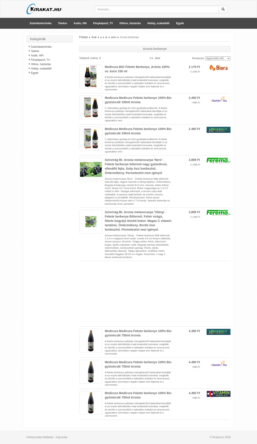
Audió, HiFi (37, 55)
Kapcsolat (61, 437)
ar (106, 37)
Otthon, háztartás (130, 23)
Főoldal (83, 37)
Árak (94, 37)
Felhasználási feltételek (39, 437)
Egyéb (180, 23)
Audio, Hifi (80, 23)
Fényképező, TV (103, 23)
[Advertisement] (50, 147)
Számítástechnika (41, 23)
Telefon (62, 23)
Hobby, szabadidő (158, 23)
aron (113, 37)
